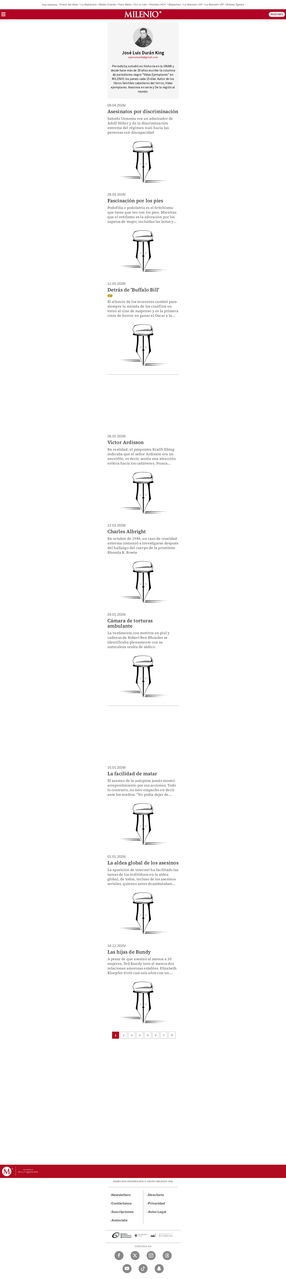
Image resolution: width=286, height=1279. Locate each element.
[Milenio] (142, 14)
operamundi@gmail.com (143, 57)
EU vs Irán (140, 4)
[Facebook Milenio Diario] (119, 1255)
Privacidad (156, 1203)
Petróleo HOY (157, 4)
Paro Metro (125, 4)
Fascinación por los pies (135, 200)
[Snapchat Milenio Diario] (159, 1268)
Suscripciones (122, 1212)
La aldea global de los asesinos (143, 862)
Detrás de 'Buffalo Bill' (133, 289)
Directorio (156, 1195)
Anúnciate (119, 1220)
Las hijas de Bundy (129, 952)
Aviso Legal (157, 1212)
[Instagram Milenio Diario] (151, 1255)
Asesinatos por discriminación (142, 111)
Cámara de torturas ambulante (130, 623)
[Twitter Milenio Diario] (135, 1255)
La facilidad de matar (132, 773)
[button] (3, 15)
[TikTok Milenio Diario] (143, 1268)
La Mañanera (89, 4)
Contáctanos (121, 1203)
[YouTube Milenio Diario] (127, 1268)
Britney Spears (235, 4)
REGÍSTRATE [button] (277, 14)
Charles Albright (126, 531)
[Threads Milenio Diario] (167, 1255)
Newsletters (121, 1195)
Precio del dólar (68, 4)
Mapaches (175, 4)
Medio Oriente (107, 4)
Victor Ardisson (125, 442)
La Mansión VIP (192, 4)
